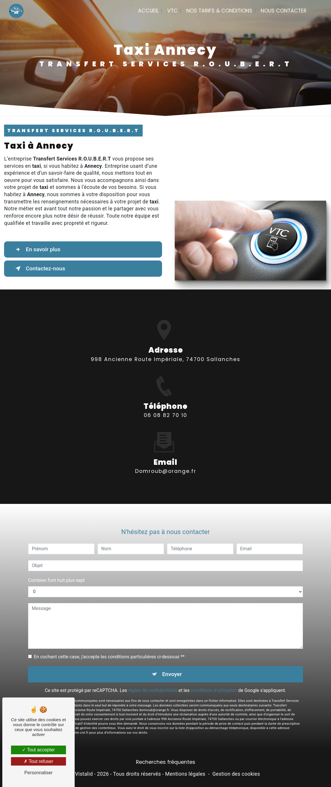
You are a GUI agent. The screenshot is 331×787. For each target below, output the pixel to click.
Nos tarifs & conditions (219, 10)
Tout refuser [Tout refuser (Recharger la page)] (38, 761)
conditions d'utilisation (214, 683)
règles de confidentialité (152, 683)
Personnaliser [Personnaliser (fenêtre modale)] (38, 772)
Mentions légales (185, 774)
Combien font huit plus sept (56, 573)
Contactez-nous (39, 269)
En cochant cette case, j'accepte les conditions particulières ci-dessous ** (109, 650)
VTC (172, 10)
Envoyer (172, 667)
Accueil (148, 10)
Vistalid (84, 774)
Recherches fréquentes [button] (165, 762)
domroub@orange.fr (165, 464)
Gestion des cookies (236, 774)
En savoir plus (36, 249)
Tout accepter (38, 749)
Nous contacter (283, 10)
